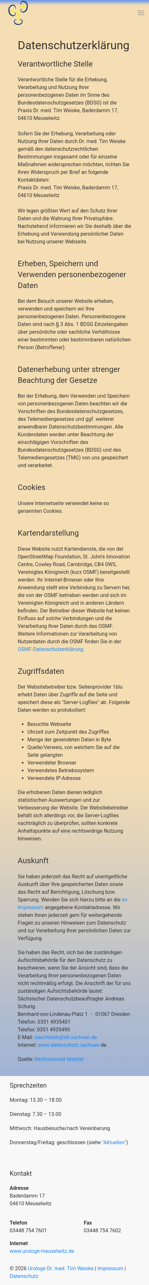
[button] (141, 13)
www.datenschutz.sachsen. (69, 1045)
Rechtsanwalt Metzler (59, 1059)
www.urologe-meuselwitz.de (42, 1251)
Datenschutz (24, 1276)
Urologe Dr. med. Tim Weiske (60, 1268)
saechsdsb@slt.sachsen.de (65, 1037)
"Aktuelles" (114, 1142)
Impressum (111, 1268)
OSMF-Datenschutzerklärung (50, 649)
